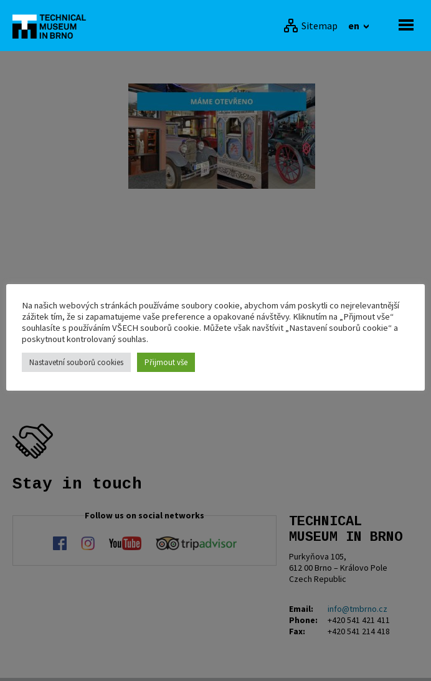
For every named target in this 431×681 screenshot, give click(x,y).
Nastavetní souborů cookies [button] (76, 362)
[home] (52, 25)
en (354, 25)
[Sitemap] (310, 25)
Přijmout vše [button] (165, 362)
